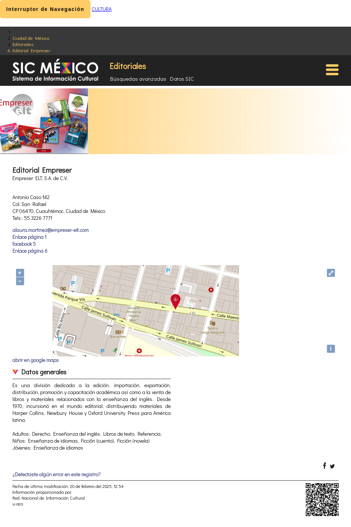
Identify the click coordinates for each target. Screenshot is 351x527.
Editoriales (22, 44)
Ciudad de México (30, 38)
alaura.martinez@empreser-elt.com (50, 229)
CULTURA (102, 8)
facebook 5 (24, 243)
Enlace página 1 (29, 236)
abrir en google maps (35, 359)
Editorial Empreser (31, 50)
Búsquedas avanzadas (138, 78)
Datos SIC (182, 78)
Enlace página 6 (29, 250)
